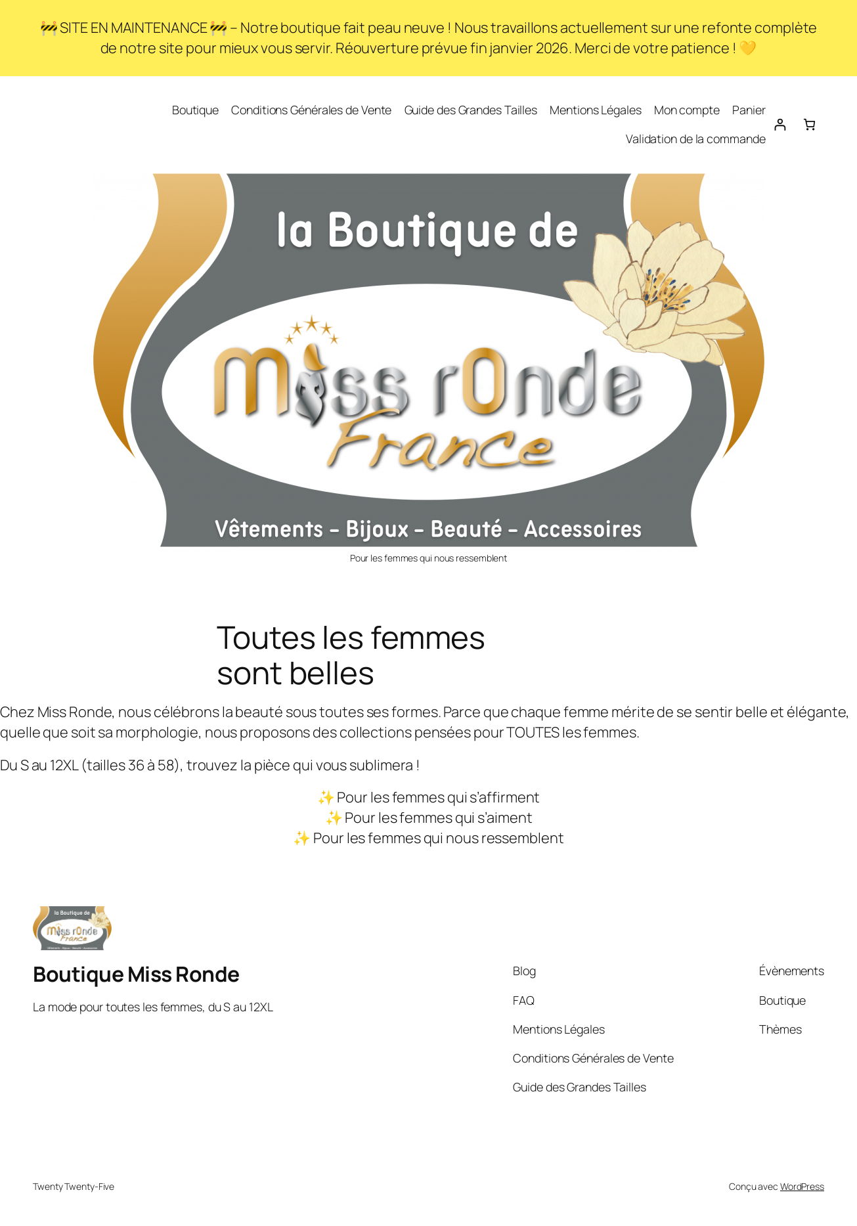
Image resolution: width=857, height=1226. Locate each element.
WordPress (802, 1186)
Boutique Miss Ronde (136, 973)
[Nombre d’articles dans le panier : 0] (809, 124)
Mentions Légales (595, 110)
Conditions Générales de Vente (311, 110)
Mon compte (687, 110)
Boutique (195, 110)
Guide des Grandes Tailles (471, 110)
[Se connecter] (780, 124)
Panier (748, 110)
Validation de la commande (696, 138)
